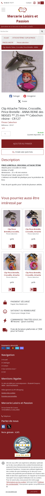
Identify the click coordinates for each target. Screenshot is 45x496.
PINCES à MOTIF (8, 43)
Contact (28, 3)
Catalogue (5, 363)
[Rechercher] (42, 31)
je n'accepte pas (11, 492)
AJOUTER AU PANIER (22, 143)
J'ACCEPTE (34, 492)
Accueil (6, 38)
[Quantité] (5, 133)
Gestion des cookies (8, 393)
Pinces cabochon (23, 43)
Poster (22, 101)
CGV (3, 372)
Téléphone (6, 416)
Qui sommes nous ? (8, 369)
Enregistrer (29, 96)
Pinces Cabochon (9, 122)
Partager (14, 96)
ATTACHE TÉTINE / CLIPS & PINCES (23, 38)
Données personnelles (9, 396)
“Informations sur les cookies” (16, 482)
